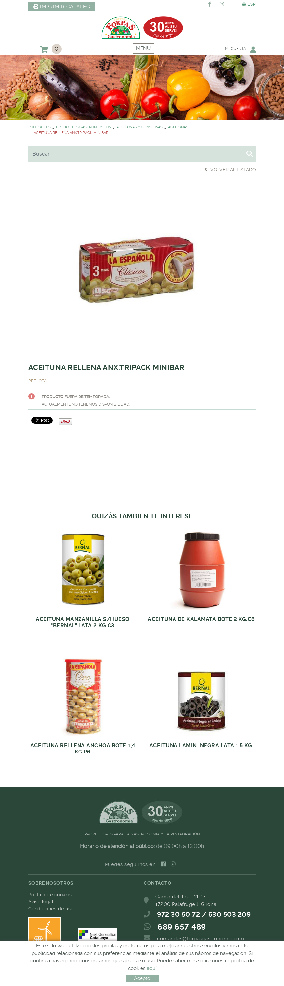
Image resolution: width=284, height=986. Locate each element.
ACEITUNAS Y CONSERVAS (139, 127)
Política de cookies (50, 894)
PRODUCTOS (39, 127)
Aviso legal (41, 901)
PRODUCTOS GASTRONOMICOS (83, 127)
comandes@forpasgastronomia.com (200, 939)
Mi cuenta (240, 49)
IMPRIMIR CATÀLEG (62, 7)
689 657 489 (181, 927)
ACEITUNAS (178, 127)
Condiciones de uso (51, 908)
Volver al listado (230, 169)
